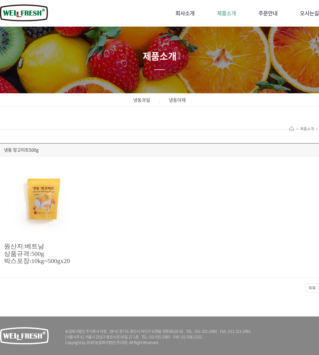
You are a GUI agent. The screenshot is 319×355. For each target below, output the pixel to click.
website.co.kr (191, 342)
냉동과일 (141, 100)
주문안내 (268, 13)
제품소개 (226, 13)
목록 (312, 287)
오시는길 (309, 13)
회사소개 (185, 13)
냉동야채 (177, 100)
